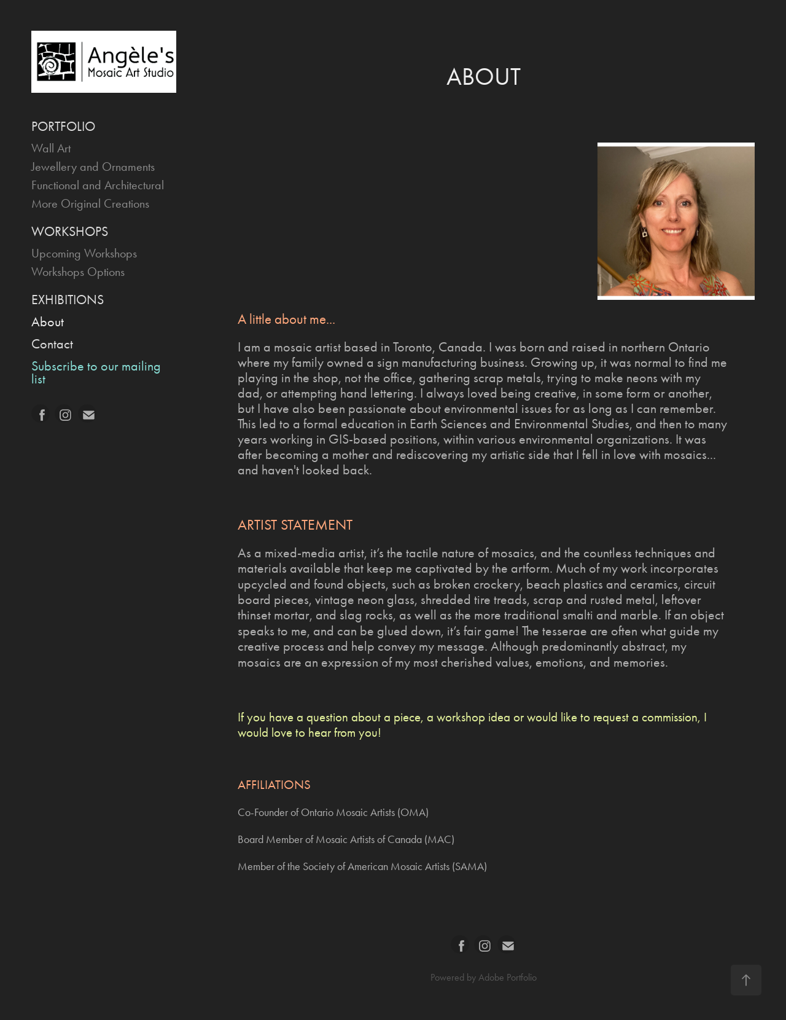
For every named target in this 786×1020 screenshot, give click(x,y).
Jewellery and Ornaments (93, 166)
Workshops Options (78, 271)
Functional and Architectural (97, 185)
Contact (52, 344)
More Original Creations (90, 203)
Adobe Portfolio (507, 977)
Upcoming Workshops (84, 253)
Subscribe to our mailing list (96, 372)
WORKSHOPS (69, 232)
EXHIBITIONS (67, 300)
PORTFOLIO (63, 127)
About (47, 322)
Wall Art (51, 148)
